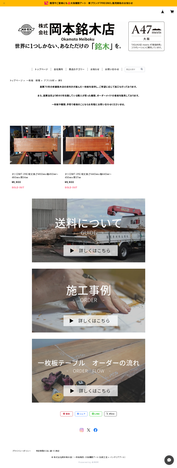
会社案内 (58, 69)
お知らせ (94, 69)
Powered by (89, 462)
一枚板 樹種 (33, 80)
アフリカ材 (49, 80)
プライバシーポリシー (21, 451)
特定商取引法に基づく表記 (48, 451)
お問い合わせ (112, 69)
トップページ (41, 69)
